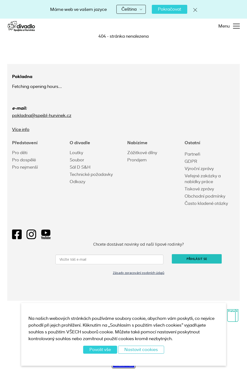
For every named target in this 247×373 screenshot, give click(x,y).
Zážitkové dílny (142, 153)
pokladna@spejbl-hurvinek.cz (41, 115)
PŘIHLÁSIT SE (197, 259)
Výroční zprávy (199, 169)
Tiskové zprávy (199, 189)
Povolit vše (100, 349)
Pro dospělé (24, 160)
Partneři (192, 154)
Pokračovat (169, 9)
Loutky (76, 153)
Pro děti (19, 153)
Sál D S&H (80, 167)
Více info (20, 129)
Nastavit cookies (141, 349)
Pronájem (137, 160)
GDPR (191, 161)
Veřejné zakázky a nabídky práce (203, 179)
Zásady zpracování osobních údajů (138, 273)
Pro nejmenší (25, 167)
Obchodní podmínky (205, 196)
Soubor (77, 160)
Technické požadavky (91, 174)
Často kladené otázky (206, 203)
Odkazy (77, 182)
